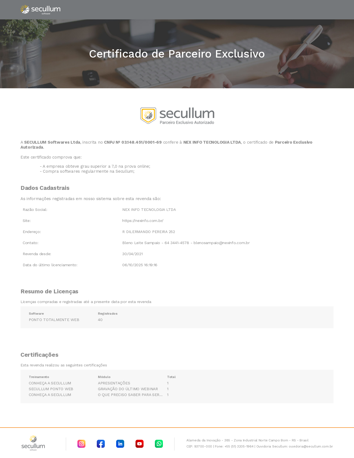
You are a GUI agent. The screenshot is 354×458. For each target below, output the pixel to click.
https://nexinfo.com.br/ (142, 220)
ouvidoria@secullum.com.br (311, 446)
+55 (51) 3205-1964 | (240, 446)
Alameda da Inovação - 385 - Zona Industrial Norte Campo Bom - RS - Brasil (247, 440)
